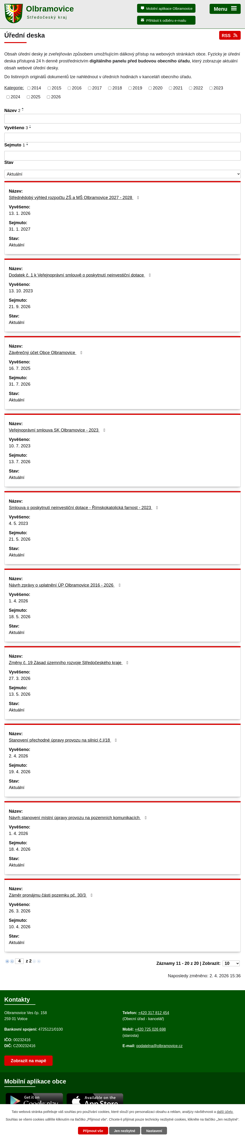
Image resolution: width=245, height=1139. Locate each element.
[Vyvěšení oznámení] (122, 137)
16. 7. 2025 (19, 368)
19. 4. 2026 (19, 771)
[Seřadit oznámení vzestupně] (23, 108)
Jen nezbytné (124, 1131)
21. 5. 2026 (19, 539)
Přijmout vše (93, 1131)
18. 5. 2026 (19, 616)
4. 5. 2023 (18, 523)
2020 (157, 88)
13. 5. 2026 (19, 694)
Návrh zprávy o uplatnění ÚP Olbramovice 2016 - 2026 (65, 585)
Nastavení (154, 1131)
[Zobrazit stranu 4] (19, 961)
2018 (117, 88)
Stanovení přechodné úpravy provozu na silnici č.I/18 (64, 740)
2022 (198, 88)
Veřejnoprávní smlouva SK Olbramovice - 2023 (58, 430)
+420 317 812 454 (153, 1013)
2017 (97, 88)
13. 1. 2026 (19, 213)
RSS (230, 35)
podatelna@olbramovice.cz (159, 1046)
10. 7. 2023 (19, 446)
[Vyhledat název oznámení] (122, 118)
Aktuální (16, 245)
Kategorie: (14, 87)
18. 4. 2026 (19, 849)
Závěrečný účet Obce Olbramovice (46, 352)
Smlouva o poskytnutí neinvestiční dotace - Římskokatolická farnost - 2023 (84, 507)
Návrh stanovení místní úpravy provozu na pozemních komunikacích (78, 817)
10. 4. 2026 (19, 926)
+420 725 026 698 (150, 1029)
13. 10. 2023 (21, 291)
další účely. (225, 1112)
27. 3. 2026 (19, 678)
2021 (178, 88)
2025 (35, 96)
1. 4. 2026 (18, 601)
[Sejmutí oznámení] (122, 156)
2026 (56, 96)
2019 (137, 88)
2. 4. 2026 (18, 756)
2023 (218, 88)
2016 (77, 88)
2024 (15, 96)
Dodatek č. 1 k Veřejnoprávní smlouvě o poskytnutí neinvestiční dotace (81, 275)
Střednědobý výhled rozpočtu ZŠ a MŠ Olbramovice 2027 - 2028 (75, 197)
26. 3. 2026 (19, 911)
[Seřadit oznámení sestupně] (23, 110)
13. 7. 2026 (19, 461)
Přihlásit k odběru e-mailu (166, 20)
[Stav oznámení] (122, 174)
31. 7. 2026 (19, 384)
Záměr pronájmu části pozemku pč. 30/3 (52, 895)
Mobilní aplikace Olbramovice (169, 8)
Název (12, 110)
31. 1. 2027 (19, 229)
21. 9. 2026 (19, 306)
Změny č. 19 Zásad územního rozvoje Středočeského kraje (69, 662)
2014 (36, 88)
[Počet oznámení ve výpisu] (231, 963)
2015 (56, 88)
